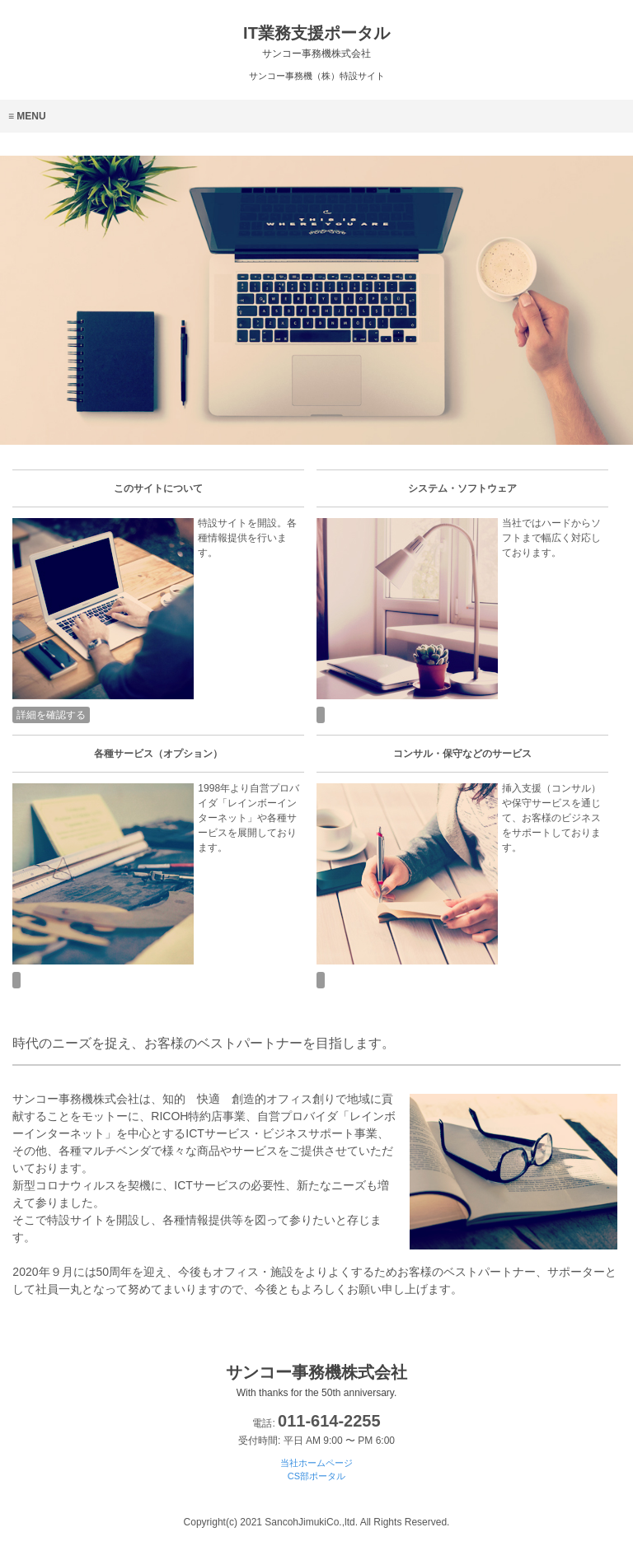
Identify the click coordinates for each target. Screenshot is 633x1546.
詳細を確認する (51, 715)
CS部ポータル (316, 1476)
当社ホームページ (316, 1463)
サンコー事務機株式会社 (316, 1381)
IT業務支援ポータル (316, 41)
